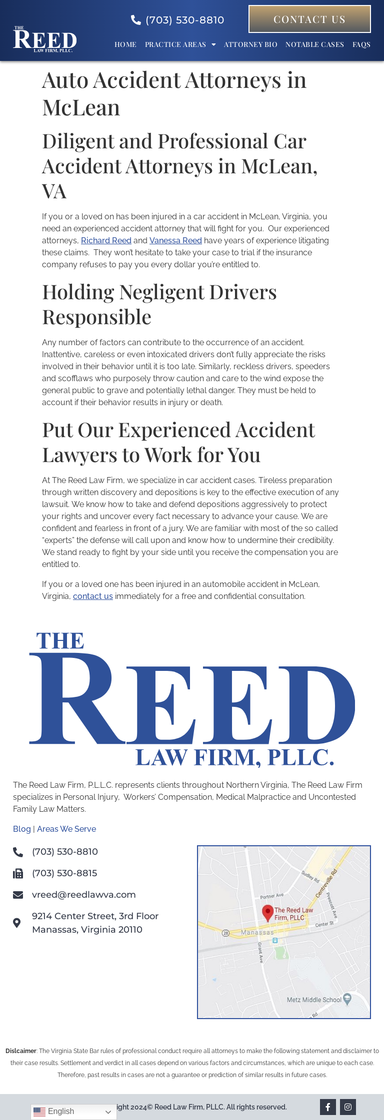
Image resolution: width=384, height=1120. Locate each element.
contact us (93, 596)
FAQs (361, 44)
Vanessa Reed (176, 240)
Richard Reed (106, 240)
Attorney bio (251, 44)
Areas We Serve (66, 829)
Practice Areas (180, 44)
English (54, 1112)
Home (125, 44)
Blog (22, 829)
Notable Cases (315, 44)
